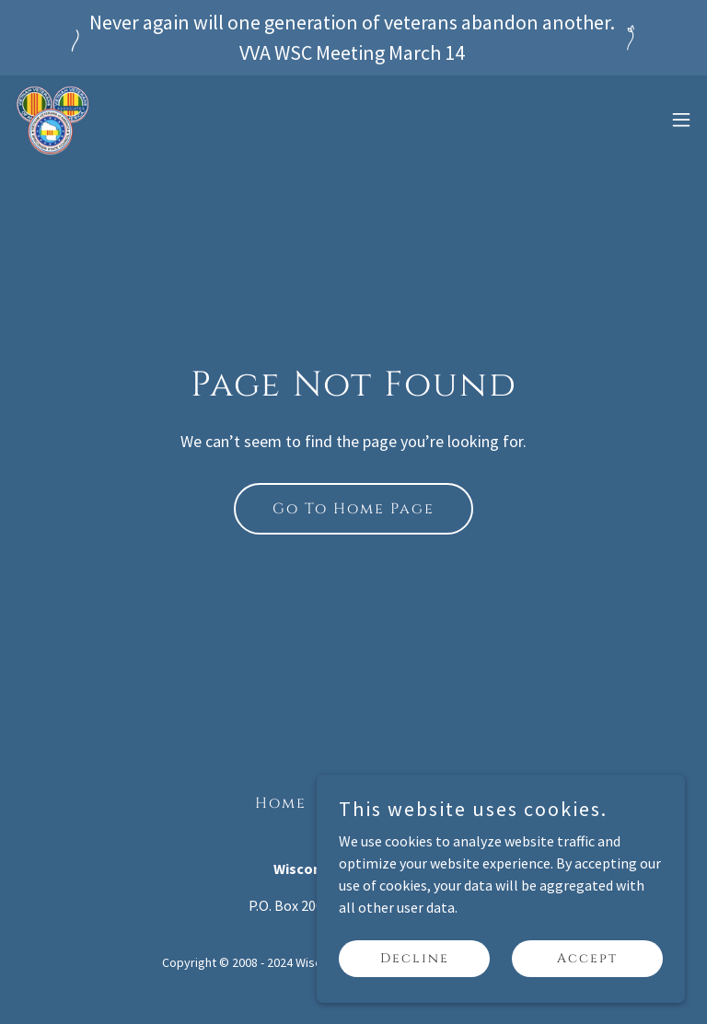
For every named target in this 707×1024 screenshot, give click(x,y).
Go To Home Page (353, 509)
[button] (681, 119)
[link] (53, 119)
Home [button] (281, 803)
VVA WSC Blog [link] (387, 803)
